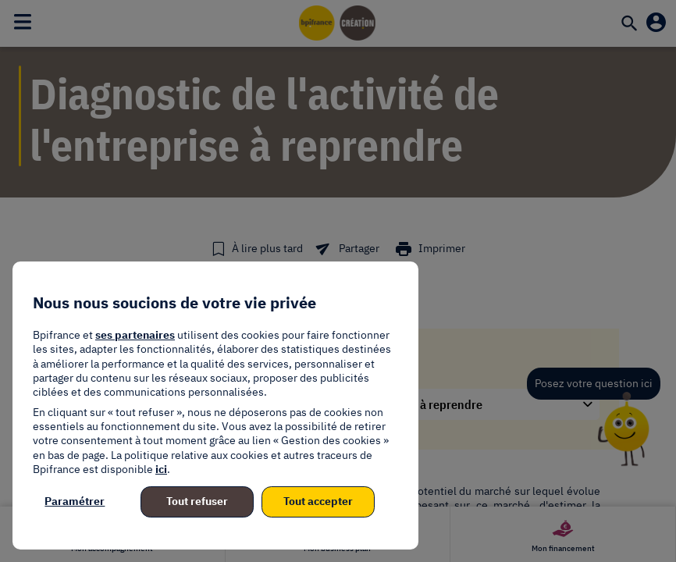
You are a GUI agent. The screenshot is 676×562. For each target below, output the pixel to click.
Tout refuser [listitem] (197, 501)
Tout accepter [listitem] (318, 501)
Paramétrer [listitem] (74, 501)
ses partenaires (135, 335)
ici (161, 469)
